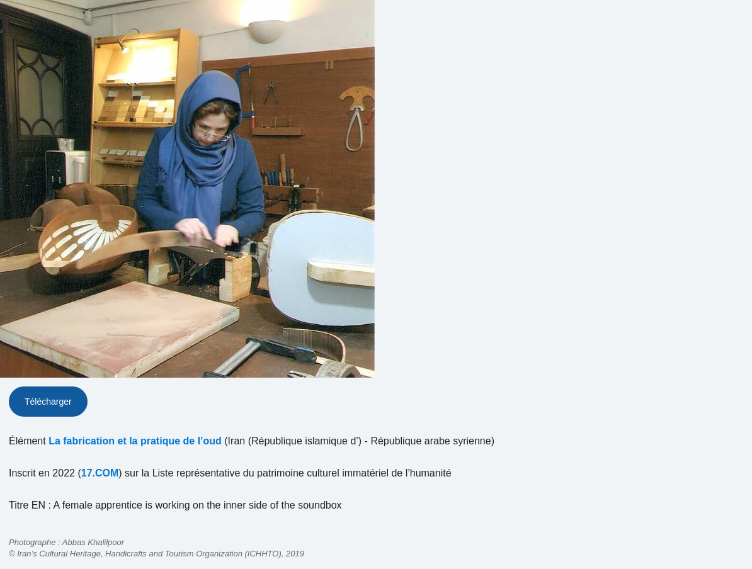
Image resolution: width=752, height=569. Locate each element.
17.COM (100, 473)
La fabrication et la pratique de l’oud (135, 441)
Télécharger (48, 402)
